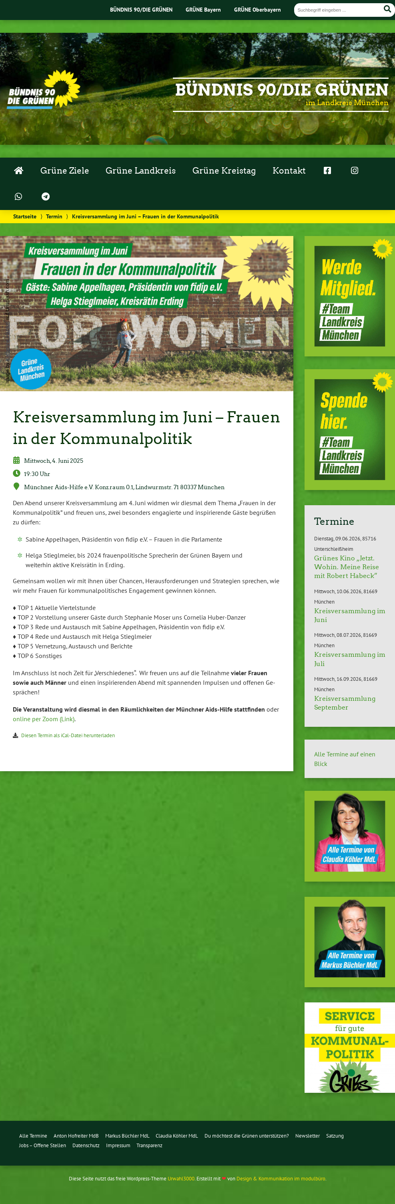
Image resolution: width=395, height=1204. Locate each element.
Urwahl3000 (181, 1178)
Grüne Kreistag (224, 171)
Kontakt (289, 171)
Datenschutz (86, 1145)
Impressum (118, 1145)
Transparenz (149, 1145)
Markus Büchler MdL (127, 1135)
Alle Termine (33, 1135)
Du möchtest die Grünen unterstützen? (247, 1135)
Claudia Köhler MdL (177, 1135)
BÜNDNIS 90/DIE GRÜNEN (141, 9)
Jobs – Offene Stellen (42, 1145)
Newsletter (307, 1135)
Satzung (335, 1135)
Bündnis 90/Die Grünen (282, 90)
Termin (54, 216)
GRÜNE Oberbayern (257, 9)
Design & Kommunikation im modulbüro (281, 1178)
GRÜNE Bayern (203, 9)
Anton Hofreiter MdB (76, 1135)
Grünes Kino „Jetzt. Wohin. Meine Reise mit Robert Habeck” (346, 567)
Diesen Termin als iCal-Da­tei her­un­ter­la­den (68, 735)
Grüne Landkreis (141, 171)
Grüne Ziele (64, 171)
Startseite (24, 216)
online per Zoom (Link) (43, 719)
